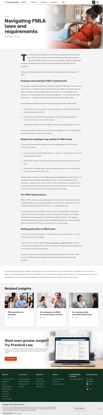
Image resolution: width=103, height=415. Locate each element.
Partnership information (24, 379)
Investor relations (6, 389)
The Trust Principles (7, 399)
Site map (21, 386)
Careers (4, 384)
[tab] (24, 2)
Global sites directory (24, 384)
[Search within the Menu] (93, 2)
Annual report (5, 381)
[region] (51, 408)
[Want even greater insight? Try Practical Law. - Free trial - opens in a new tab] (11, 359)
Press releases (6, 394)
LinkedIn (89, 384)
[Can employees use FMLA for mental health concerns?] (51, 309)
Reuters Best (56, 381)
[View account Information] (97, 2)
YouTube (89, 389)
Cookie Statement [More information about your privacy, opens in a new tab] (7, 413)
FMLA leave (61, 144)
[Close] (100, 408)
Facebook (90, 379)
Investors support (40, 381)
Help (64, 2)
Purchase (45, 2)
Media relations (39, 384)
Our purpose (5, 391)
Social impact (5, 396)
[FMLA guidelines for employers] (19, 309)
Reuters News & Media (58, 379)
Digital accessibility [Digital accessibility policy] (7, 386)
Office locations (40, 386)
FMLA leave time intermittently (56, 177)
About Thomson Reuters (8, 379)
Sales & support (40, 379)
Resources (55, 2)
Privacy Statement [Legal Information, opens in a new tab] (17, 413)
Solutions (25, 2)
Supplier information (24, 381)
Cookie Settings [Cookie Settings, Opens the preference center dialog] (79, 408)
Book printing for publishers (76, 379)
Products (35, 2)
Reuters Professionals (58, 384)
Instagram (90, 381)
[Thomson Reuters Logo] (11, 2)
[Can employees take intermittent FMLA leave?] (83, 309)
